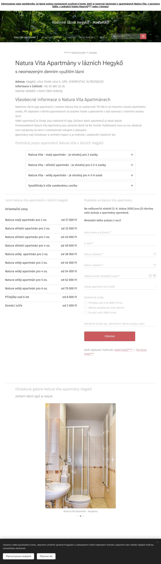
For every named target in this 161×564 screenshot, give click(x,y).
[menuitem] (22, 36)
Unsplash (93, 52)
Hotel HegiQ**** (123, 351)
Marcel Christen (79, 52)
